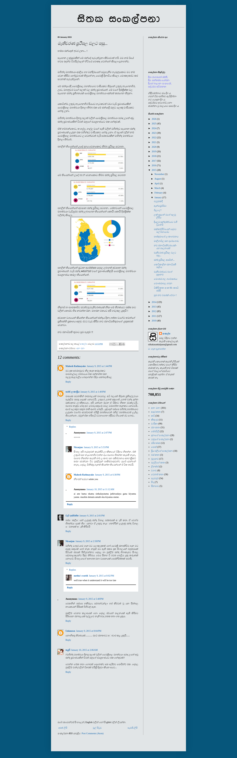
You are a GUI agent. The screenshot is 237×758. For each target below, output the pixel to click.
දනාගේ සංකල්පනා (160, 435)
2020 (154, 147)
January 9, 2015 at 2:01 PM (92, 515)
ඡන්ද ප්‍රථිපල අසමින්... (164, 260)
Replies (72, 427)
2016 (154, 165)
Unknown (70, 631)
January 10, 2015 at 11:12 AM (100, 489)
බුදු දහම (155, 459)
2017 (154, 161)
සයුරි (68, 650)
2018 (154, 156)
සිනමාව (155, 486)
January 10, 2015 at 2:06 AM (84, 650)
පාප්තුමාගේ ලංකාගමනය (166, 236)
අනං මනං (81, 348)
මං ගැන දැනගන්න (157, 349)
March (157, 188)
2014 (154, 302)
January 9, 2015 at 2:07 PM (99, 432)
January (158, 197)
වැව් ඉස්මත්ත (72, 515)
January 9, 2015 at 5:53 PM (96, 447)
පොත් (154, 447)
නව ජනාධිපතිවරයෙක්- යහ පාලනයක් (165, 246)
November (159, 174)
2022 (154, 137)
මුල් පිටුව (97, 728)
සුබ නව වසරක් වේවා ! (165, 295)
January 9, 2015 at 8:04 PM (88, 631)
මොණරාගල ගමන (163, 283)
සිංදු (152, 482)
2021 (154, 142)
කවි (153, 416)
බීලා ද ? (157, 210)
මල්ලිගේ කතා (158, 462)
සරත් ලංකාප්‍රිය (72, 392)
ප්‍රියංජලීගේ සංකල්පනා (162, 451)
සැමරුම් (155, 478)
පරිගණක (155, 443)
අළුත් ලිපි (62, 728)
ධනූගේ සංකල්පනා (160, 439)
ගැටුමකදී (158, 201)
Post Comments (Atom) (93, 733)
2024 (154, 128)
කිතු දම (154, 420)
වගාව (154, 470)
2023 (154, 133)
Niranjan (78, 447)
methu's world (81, 576)
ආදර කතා (156, 412)
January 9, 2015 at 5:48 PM (91, 599)
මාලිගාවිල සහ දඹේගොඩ (166, 241)
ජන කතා (155, 427)
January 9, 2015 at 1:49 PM (93, 392)
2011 (154, 316)
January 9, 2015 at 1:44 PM (99, 366)
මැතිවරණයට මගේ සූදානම (163, 273)
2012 (154, 311)
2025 (154, 123)
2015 (154, 170)
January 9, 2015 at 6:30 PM (107, 475)
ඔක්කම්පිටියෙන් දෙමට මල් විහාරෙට (165, 230)
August (158, 179)
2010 (154, 320)
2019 (154, 151)
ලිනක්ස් (155, 466)
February (158, 193)
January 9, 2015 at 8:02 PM (101, 576)
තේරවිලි (155, 431)
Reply (68, 382)
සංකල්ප (166, 333)
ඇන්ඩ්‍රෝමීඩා (160, 206)
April (157, 183)
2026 (154, 119)
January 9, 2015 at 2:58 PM (88, 541)
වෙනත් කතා (157, 474)
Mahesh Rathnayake (76, 366)
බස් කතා (155, 455)
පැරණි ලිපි (133, 728)
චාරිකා (154, 423)
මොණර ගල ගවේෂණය (165, 279)
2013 (154, 306)
